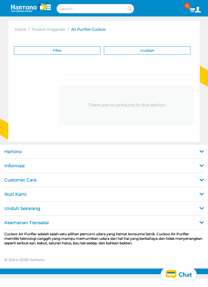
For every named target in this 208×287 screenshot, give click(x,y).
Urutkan (147, 50)
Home (20, 29)
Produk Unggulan (48, 29)
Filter (57, 50)
